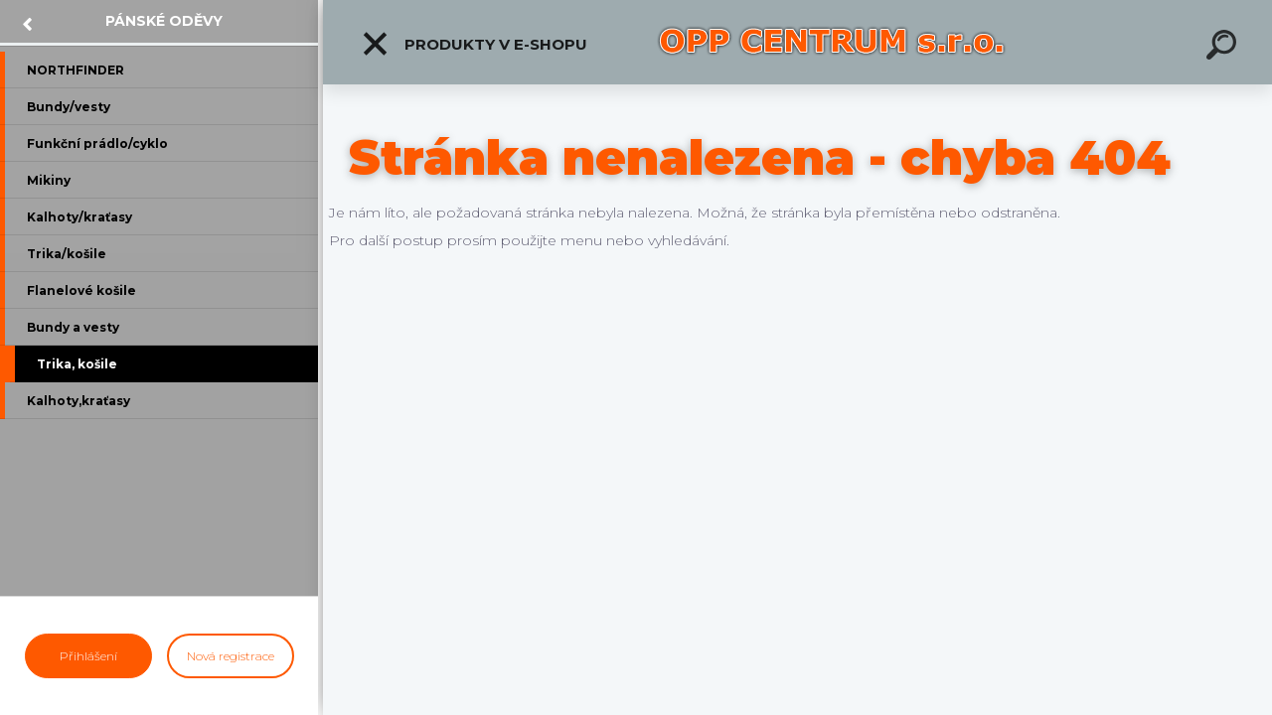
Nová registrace (230, 655)
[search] (1224, 48)
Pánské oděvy (164, 21)
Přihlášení (88, 655)
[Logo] (833, 42)
